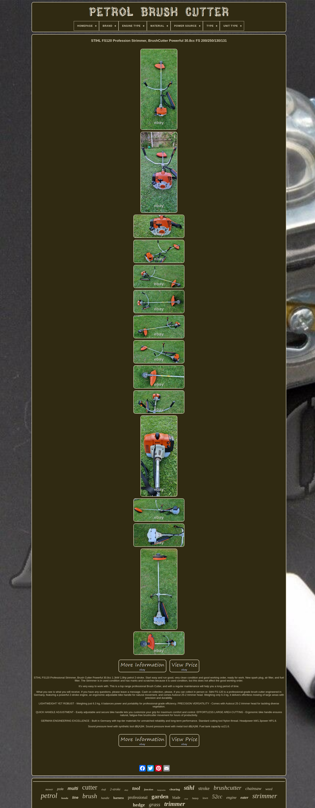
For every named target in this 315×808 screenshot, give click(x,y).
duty (126, 790)
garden (159, 796)
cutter (89, 787)
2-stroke (115, 789)
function (148, 789)
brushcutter (227, 787)
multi (73, 788)
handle (105, 798)
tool (136, 788)
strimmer (264, 796)
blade (176, 798)
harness (118, 798)
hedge (139, 804)
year (186, 798)
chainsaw (253, 788)
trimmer (174, 803)
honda (64, 798)
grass (154, 804)
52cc (217, 797)
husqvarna (161, 790)
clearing (175, 789)
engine (231, 797)
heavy (195, 798)
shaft (103, 789)
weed (268, 789)
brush (89, 796)
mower (49, 789)
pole (60, 789)
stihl (189, 788)
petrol (49, 796)
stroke (204, 788)
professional (138, 797)
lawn (205, 798)
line (75, 798)
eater (244, 797)
